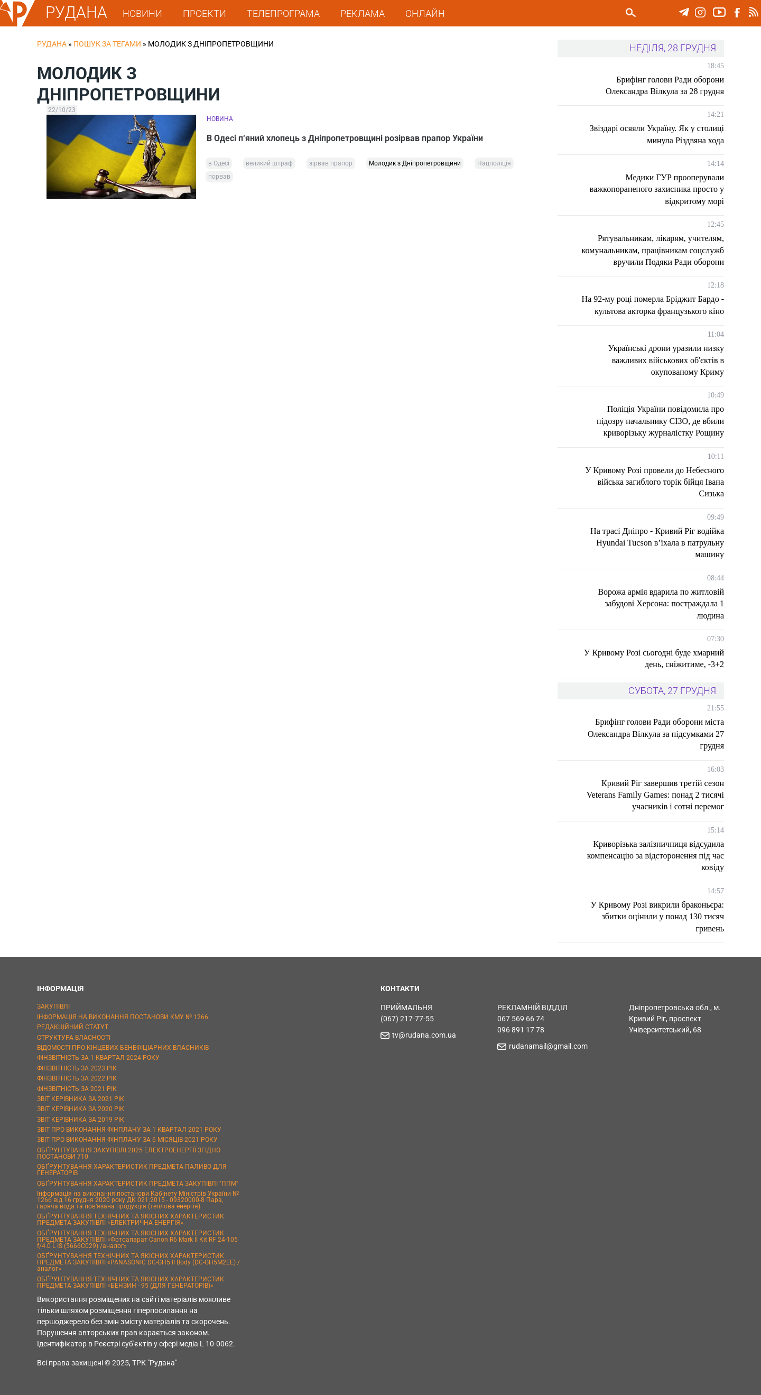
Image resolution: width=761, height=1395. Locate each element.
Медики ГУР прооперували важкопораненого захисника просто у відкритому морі (657, 189)
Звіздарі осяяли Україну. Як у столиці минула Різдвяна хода (657, 134)
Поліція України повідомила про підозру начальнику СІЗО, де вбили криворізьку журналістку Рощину (660, 420)
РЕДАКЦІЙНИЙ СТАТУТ (72, 1027)
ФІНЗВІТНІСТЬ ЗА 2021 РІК (77, 1089)
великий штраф (269, 163)
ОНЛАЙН (425, 13)
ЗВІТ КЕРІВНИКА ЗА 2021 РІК (80, 1099)
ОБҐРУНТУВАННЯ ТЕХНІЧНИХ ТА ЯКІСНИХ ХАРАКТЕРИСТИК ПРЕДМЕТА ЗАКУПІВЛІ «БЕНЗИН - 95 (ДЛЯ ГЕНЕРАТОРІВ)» (130, 1282)
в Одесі (218, 163)
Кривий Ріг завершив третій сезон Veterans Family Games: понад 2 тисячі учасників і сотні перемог (655, 795)
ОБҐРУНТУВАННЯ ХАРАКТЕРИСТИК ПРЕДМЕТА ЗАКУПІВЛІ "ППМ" (137, 1183)
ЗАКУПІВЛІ (53, 1006)
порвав (219, 176)
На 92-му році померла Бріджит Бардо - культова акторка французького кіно (653, 304)
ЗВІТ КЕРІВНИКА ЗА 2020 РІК (80, 1109)
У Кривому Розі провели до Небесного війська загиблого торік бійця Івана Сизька (654, 482)
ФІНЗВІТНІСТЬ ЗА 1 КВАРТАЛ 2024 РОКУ (98, 1057)
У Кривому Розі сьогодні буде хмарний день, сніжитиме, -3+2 (654, 658)
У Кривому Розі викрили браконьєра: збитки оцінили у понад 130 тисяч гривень (657, 916)
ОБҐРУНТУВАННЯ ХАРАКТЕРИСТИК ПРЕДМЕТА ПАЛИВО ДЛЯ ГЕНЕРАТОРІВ (132, 1170)
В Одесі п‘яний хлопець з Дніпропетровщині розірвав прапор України (345, 138)
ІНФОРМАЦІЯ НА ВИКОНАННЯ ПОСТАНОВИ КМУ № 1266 (122, 1017)
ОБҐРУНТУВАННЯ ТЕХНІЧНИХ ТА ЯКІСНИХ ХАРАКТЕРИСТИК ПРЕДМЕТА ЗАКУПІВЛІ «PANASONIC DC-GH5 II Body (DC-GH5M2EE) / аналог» (138, 1262)
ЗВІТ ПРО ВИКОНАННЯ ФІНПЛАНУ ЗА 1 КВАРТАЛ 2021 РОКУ (129, 1129)
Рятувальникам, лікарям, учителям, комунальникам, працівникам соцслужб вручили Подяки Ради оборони (653, 250)
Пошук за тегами (107, 44)
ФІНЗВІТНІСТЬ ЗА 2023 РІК (77, 1068)
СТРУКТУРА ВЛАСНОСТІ (73, 1037)
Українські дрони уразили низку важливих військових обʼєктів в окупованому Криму (666, 360)
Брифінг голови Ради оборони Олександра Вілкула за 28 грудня (665, 85)
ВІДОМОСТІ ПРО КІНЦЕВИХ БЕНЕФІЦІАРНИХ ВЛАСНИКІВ (123, 1047)
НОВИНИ (142, 13)
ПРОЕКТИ (204, 13)
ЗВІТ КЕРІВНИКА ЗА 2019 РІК (80, 1119)
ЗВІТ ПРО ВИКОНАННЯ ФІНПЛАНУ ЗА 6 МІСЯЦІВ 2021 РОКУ (127, 1139)
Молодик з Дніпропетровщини (415, 163)
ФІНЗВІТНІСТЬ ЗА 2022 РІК (77, 1078)
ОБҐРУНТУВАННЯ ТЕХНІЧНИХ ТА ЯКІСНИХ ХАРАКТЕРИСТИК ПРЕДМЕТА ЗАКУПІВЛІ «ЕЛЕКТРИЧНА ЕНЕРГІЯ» (130, 1219)
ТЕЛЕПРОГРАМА (283, 13)
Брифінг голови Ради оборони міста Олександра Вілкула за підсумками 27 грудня (656, 733)
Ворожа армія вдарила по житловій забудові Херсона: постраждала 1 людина (661, 603)
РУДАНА (76, 12)
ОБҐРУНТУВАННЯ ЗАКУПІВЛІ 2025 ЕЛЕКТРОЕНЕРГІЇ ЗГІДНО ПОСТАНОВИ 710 (128, 1153)
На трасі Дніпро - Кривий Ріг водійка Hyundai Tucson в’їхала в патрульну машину (657, 542)
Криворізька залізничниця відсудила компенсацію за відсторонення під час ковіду (655, 855)
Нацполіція (494, 163)
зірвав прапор (330, 163)
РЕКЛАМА (362, 13)
